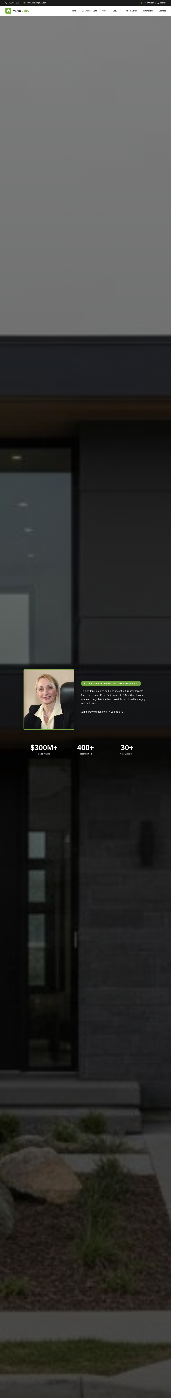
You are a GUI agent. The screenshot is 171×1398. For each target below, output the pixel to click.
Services (117, 11)
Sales (104, 11)
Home (73, 11)
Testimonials (147, 11)
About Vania (131, 11)
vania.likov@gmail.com (36, 3)
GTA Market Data (89, 11)
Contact (162, 11)
